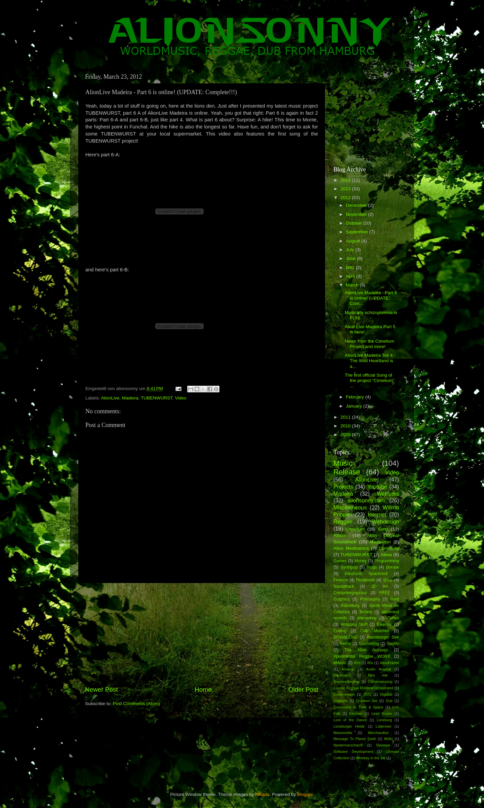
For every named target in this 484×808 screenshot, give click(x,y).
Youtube (377, 487)
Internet (377, 514)
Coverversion (344, 694)
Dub (389, 701)
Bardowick (341, 675)
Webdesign (385, 521)
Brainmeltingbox (346, 682)
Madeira (130, 397)
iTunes (393, 618)
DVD (367, 694)
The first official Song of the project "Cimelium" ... (370, 380)
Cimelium (355, 529)
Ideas (386, 554)
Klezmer (356, 713)
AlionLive (110, 397)
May (351, 267)
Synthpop (349, 567)
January (354, 406)
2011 (346, 417)
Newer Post (101, 689)
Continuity (389, 548)
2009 (346, 434)
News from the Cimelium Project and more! (369, 344)
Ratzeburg (350, 605)
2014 (346, 180)
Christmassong (380, 682)
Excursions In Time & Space (358, 707)
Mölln (388, 739)
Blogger (305, 794)
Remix (345, 643)
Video (180, 397)
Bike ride (378, 675)
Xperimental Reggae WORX (361, 656)
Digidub (386, 694)
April (351, 276)
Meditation (380, 541)
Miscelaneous (350, 507)
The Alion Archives (366, 650)
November (357, 214)
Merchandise (378, 733)
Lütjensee (383, 726)
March (353, 284)
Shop (387, 580)
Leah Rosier (381, 713)
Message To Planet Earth (354, 739)
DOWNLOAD (345, 637)
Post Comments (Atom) (136, 703)
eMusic (339, 662)
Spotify (393, 643)
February (355, 396)
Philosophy (370, 599)
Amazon (348, 669)
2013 (346, 188)
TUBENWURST (156, 397)
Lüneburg (384, 720)
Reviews (383, 745)
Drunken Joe (366, 701)
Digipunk (340, 701)
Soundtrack (343, 586)
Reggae (343, 521)
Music (342, 463)
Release (346, 472)
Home (203, 689)
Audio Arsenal (378, 669)
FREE (384, 592)
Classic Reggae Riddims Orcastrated (363, 688)
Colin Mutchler (375, 630)
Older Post (303, 689)
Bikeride (384, 624)
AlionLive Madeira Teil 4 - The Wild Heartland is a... (370, 361)
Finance (340, 580)
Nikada (262, 794)
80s (370, 663)
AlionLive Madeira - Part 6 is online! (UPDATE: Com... (371, 298)
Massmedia (342, 733)
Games (340, 561)
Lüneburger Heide (349, 726)
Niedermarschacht (348, 745)
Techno (365, 612)
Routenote (365, 580)
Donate (392, 567)
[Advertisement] (201, 634)
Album (339, 535)
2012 (346, 197)
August (353, 240)
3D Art (379, 586)
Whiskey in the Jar (371, 758)
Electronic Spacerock (366, 573)
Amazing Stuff (354, 624)
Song (383, 529)
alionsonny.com (366, 500)
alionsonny (367, 618)
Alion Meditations (351, 548)
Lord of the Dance (350, 720)
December (357, 205)
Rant (394, 599)
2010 (346, 425)
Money (360, 561)
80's (357, 663)
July (350, 249)
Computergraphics (350, 592)
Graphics (341, 599)
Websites (388, 494)
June (351, 258)
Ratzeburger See (383, 637)
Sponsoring (369, 643)
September (357, 231)
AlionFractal (389, 663)
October (354, 223)
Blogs (372, 567)
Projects (343, 487)
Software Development (353, 751)
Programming (386, 561)
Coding (339, 630)
